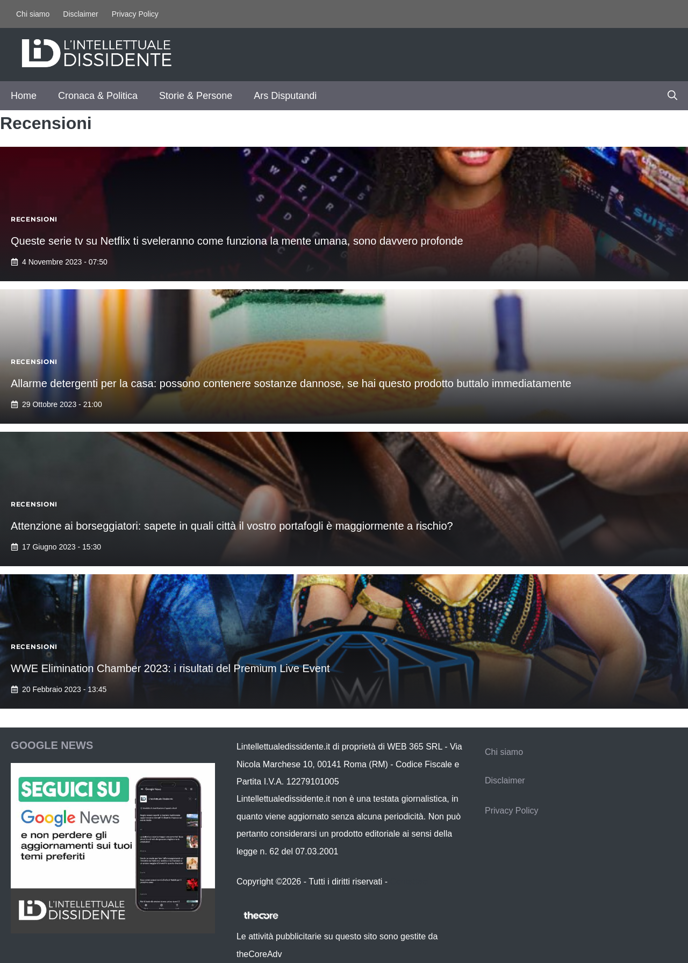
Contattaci (409, 881)
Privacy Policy (135, 14)
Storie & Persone (195, 95)
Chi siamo (32, 14)
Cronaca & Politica (98, 95)
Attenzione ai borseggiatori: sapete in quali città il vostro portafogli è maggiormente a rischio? (232, 526)
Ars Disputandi (285, 95)
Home (24, 95)
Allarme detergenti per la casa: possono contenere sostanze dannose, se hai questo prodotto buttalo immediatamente (291, 383)
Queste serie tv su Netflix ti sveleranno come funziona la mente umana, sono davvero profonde (237, 241)
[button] (672, 95)
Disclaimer (80, 14)
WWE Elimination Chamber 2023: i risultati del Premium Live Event (170, 668)
